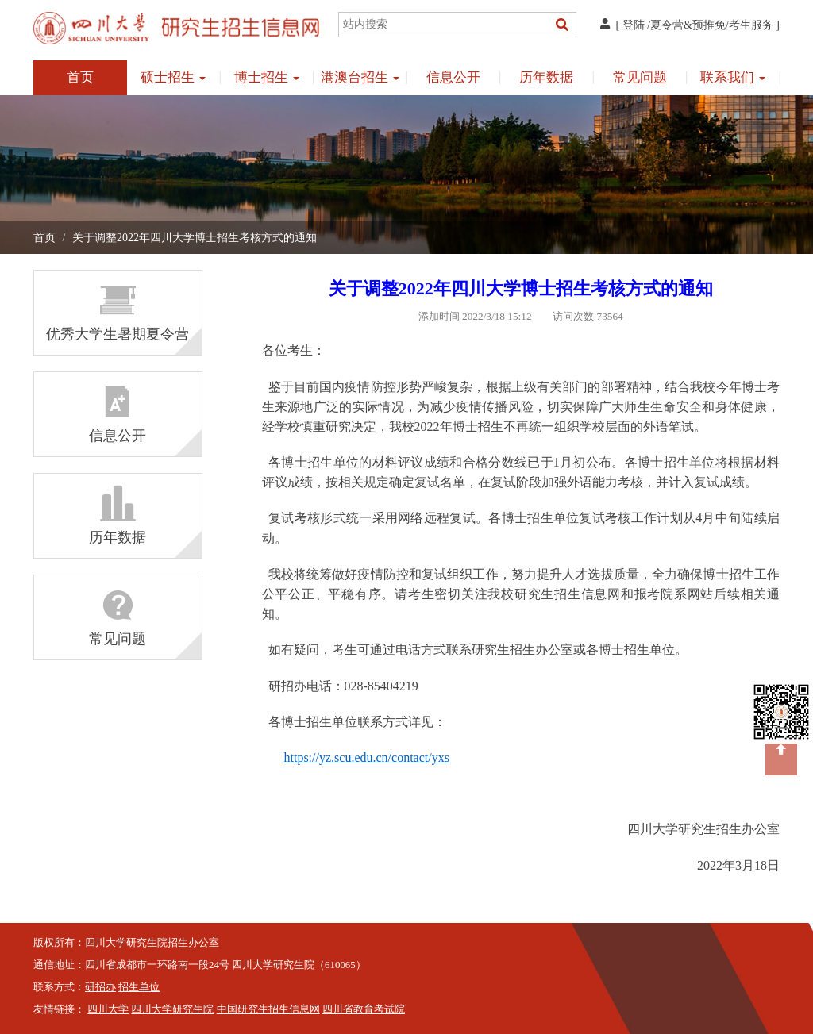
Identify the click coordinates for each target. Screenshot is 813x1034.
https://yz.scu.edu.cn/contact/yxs (366, 757)
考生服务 (751, 25)
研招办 (100, 987)
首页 (80, 77)
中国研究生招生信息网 (268, 1009)
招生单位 (139, 987)
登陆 (633, 25)
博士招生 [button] (266, 77)
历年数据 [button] (546, 77)
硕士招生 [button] (173, 77)
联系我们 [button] (732, 77)
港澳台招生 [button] (360, 77)
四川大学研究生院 (172, 1009)
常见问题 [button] (640, 77)
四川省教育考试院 (363, 1009)
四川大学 (108, 1009)
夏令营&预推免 (688, 25)
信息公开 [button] (453, 77)
